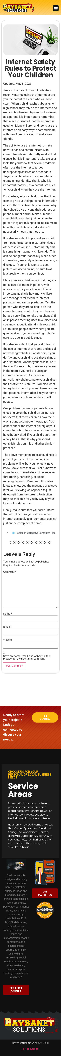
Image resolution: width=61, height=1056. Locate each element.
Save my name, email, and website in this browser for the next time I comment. (26, 657)
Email (7, 626)
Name (7, 613)
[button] (56, 8)
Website (7, 640)
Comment (9, 572)
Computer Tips (47, 532)
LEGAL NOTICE (30, 1049)
